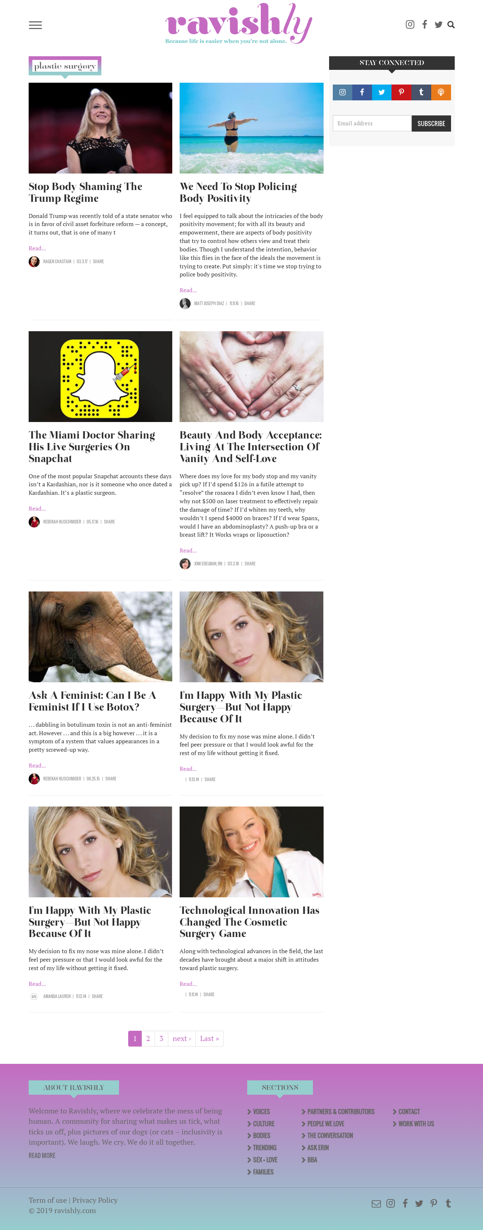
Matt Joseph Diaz (209, 303)
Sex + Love (265, 1159)
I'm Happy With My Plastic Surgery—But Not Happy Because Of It (241, 707)
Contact (409, 1111)
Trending (264, 1147)
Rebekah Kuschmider (62, 522)
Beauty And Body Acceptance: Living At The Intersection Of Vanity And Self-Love (251, 447)
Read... (37, 248)
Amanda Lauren (57, 996)
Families (263, 1172)
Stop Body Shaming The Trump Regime (85, 192)
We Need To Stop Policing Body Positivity (238, 192)
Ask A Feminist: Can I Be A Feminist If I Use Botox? (92, 701)
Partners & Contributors (341, 1111)
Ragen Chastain (57, 261)
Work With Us (416, 1123)
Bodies (261, 1135)
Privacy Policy (95, 1200)
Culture (263, 1123)
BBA (312, 1159)
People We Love (325, 1123)
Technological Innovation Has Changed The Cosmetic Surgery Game (250, 922)
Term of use (48, 1200)
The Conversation (330, 1135)
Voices (261, 1111)
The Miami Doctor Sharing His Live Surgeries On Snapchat (92, 447)
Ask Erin (318, 1147)
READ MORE (42, 1155)
